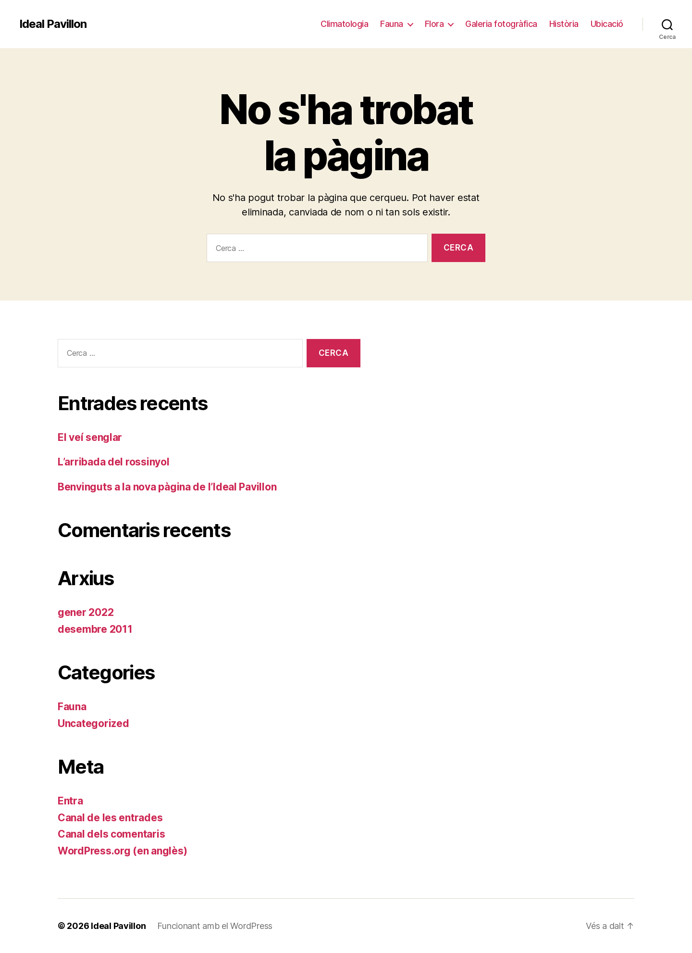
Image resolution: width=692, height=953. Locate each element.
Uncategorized (93, 723)
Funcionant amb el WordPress (214, 926)
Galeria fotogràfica (501, 24)
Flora (434, 24)
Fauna (391, 24)
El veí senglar (90, 437)
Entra (70, 801)
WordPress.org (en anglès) (122, 851)
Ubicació (607, 24)
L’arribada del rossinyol (114, 462)
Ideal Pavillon (52, 24)
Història (564, 24)
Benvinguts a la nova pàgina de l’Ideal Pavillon (167, 487)
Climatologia (344, 24)
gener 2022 (85, 612)
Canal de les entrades (110, 818)
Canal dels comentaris (111, 834)
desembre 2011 (95, 629)
